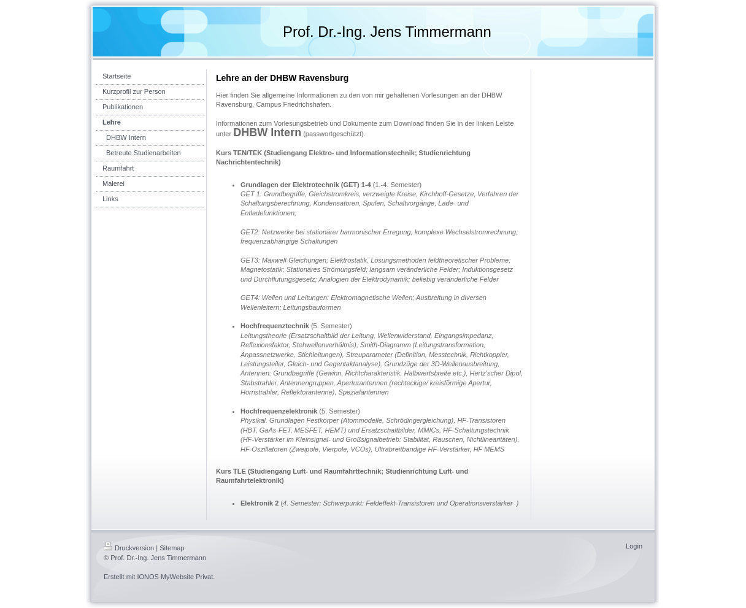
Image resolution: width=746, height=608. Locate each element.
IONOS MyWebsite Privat (175, 576)
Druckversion (129, 548)
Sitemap (172, 548)
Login (634, 546)
